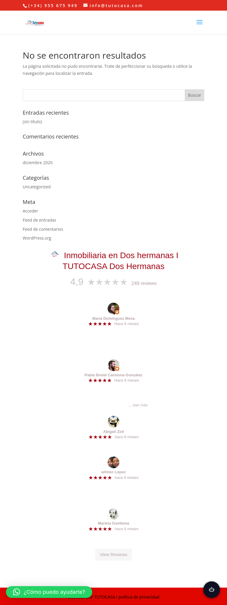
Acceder (30, 211)
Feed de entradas (39, 220)
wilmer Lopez (113, 472)
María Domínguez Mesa (113, 318)
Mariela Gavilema (113, 523)
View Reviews (113, 554)
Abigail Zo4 (113, 431)
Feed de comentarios (43, 229)
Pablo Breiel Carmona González (113, 375)
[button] (49, 592)
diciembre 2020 (38, 162)
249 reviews (144, 283)
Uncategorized (37, 186)
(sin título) (32, 121)
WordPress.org (37, 238)
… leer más (137, 405)
